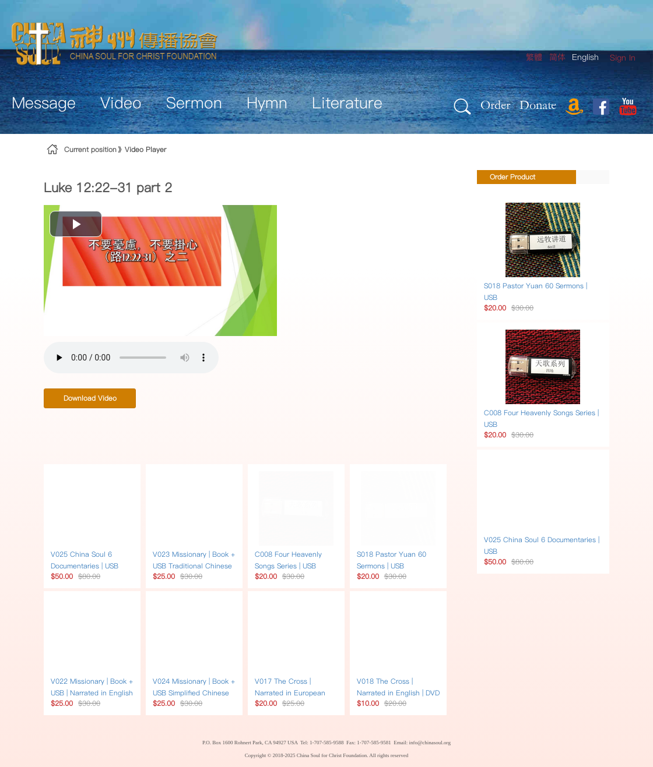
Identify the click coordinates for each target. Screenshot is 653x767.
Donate (537, 104)
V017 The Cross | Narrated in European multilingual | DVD (290, 692)
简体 (557, 57)
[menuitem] (622, 57)
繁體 (534, 57)
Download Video (90, 398)
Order (495, 104)
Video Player (145, 149)
